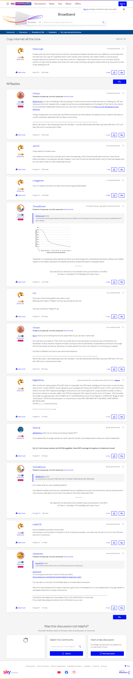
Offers (78, 3)
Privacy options (30, 666)
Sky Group (104, 666)
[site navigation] (7, 4)
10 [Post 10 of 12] (36, 513)
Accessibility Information (74, 666)
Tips (60, 3)
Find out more (68, 96)
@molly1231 (39, 563)
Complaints (87, 666)
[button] (123, 48)
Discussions (40, 3)
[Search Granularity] (34, 22)
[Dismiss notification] (124, 9)
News (52, 3)
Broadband (66, 14)
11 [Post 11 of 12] (36, 542)
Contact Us (95, 666)
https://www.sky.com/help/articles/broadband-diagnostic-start (57, 577)
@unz (35, 336)
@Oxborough (38, 101)
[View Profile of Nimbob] (117, 380)
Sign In (122, 4)
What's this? (20, 59)
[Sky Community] (21, 3)
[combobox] (71, 22)
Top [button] (128, 666)
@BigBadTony (38, 433)
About (68, 3)
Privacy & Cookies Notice (58, 666)
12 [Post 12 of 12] (36, 608)
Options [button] (119, 39)
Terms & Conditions (43, 666)
